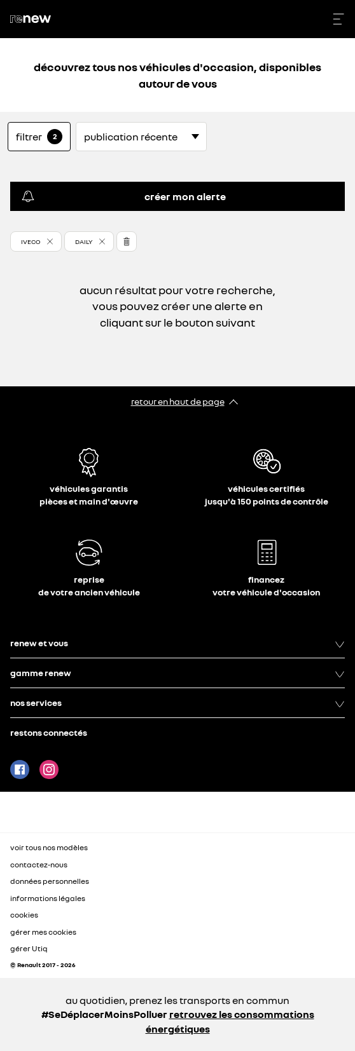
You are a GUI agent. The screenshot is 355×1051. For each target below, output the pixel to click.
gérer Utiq (29, 948)
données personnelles (49, 881)
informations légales (47, 898)
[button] (36, 241)
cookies (24, 914)
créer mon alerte (123, 196)
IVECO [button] (31, 241)
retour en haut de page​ (178, 401)
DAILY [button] (84, 241)
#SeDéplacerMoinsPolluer (104, 1014)
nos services (177, 703)
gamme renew (177, 673)
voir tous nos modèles (49, 847)
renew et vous (177, 643)
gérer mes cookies (43, 932)
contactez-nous (38, 864)
